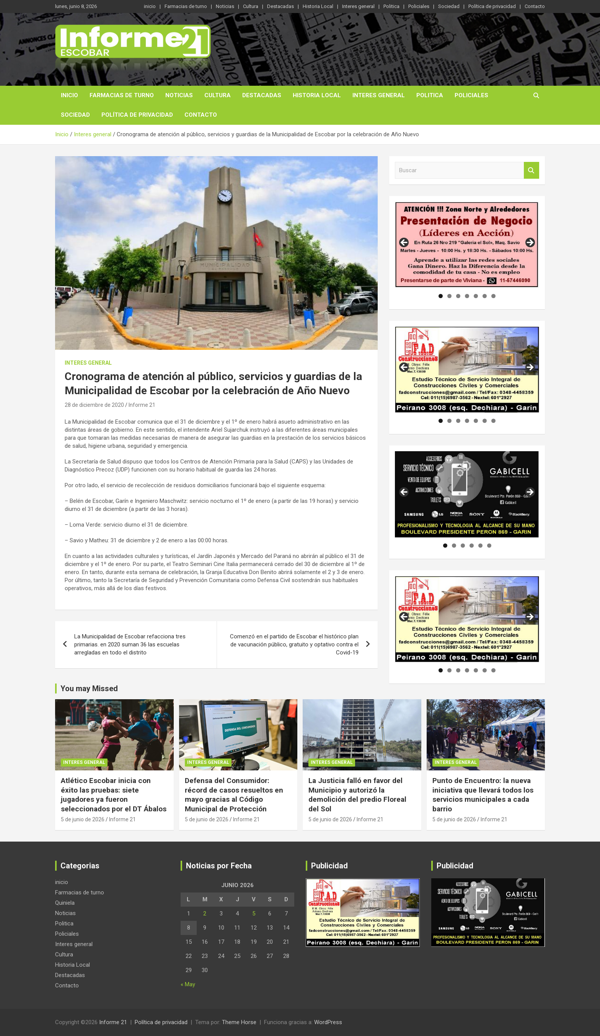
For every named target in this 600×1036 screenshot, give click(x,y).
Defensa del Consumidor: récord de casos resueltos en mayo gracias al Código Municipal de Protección (234, 794)
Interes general (358, 6)
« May (188, 984)
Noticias (225, 6)
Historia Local (318, 6)
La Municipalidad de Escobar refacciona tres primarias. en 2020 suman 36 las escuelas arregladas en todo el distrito (130, 644)
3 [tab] (458, 296)
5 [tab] (476, 296)
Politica (391, 6)
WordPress (328, 1022)
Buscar (531, 170)
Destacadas (280, 6)
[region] (467, 245)
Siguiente (529, 368)
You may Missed (89, 688)
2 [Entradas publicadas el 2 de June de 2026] (204, 913)
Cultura (250, 6)
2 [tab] (449, 296)
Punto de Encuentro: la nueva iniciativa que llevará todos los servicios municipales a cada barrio (482, 794)
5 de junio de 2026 (82, 819)
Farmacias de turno (186, 6)
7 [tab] (493, 296)
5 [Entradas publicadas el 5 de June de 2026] (253, 913)
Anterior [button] (404, 243)
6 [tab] (485, 296)
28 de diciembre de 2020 (94, 405)
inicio (150, 6)
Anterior (404, 368)
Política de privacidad (492, 6)
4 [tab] (467, 296)
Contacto (535, 6)
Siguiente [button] (529, 243)
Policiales (418, 6)
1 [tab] (441, 296)
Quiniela (65, 902)
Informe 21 (142, 405)
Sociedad (449, 6)
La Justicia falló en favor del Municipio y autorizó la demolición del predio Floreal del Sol (357, 794)
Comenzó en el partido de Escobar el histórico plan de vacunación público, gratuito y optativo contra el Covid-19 (294, 644)
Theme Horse (239, 1022)
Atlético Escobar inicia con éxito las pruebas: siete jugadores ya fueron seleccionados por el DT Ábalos (113, 794)
